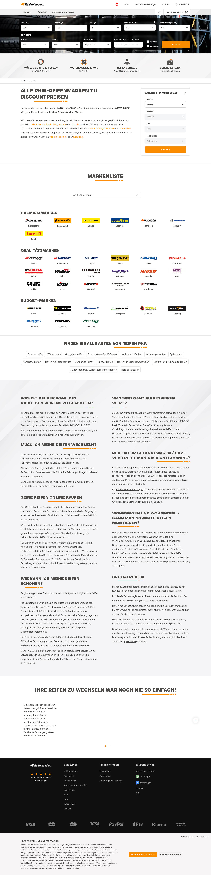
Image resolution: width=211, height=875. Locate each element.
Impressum (69, 789)
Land (66, 799)
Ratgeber (42, 12)
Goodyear (77, 124)
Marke (24, 39)
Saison (55, 39)
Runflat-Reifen (105, 361)
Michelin (36, 124)
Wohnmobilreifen (121, 540)
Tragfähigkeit (140, 22)
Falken (91, 128)
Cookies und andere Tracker (79, 860)
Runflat (153, 41)
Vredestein (125, 128)
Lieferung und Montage (63, 12)
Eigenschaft (88, 39)
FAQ (137, 793)
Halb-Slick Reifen (130, 369)
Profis (127, 4)
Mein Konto (182, 4)
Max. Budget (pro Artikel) (126, 39)
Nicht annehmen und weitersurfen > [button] (194, 836)
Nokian (110, 128)
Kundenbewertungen (146, 4)
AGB (66, 794)
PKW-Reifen (105, 771)
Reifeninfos (69, 775)
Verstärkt (154, 46)
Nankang (78, 136)
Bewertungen (70, 780)
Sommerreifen (35, 354)
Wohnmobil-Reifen (132, 354)
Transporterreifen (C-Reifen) (102, 354)
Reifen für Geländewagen (129, 489)
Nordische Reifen (32, 361)
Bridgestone (59, 124)
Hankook (47, 124)
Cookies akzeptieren (143, 855)
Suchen (176, 44)
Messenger (143, 783)
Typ (148, 123)
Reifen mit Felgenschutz (58, 361)
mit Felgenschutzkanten (154, 590)
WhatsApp (143, 776)
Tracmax (62, 136)
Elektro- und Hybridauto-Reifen (170, 361)
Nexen (53, 136)
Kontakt (166, 4)
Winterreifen (54, 354)
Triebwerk (151, 135)
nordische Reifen (154, 623)
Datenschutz (70, 803)
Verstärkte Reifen (84, 361)
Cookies (67, 808)
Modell (149, 111)
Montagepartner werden (75, 785)
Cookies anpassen (170, 855)
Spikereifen (176, 354)
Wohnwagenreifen (156, 354)
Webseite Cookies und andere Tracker (63, 868)
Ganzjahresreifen (74, 354)
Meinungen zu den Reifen (85, 528)
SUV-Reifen (157, 475)
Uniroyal (100, 128)
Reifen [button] (28, 12)
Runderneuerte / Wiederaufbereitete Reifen (94, 369)
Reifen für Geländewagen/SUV (133, 361)
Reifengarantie (71, 771)
